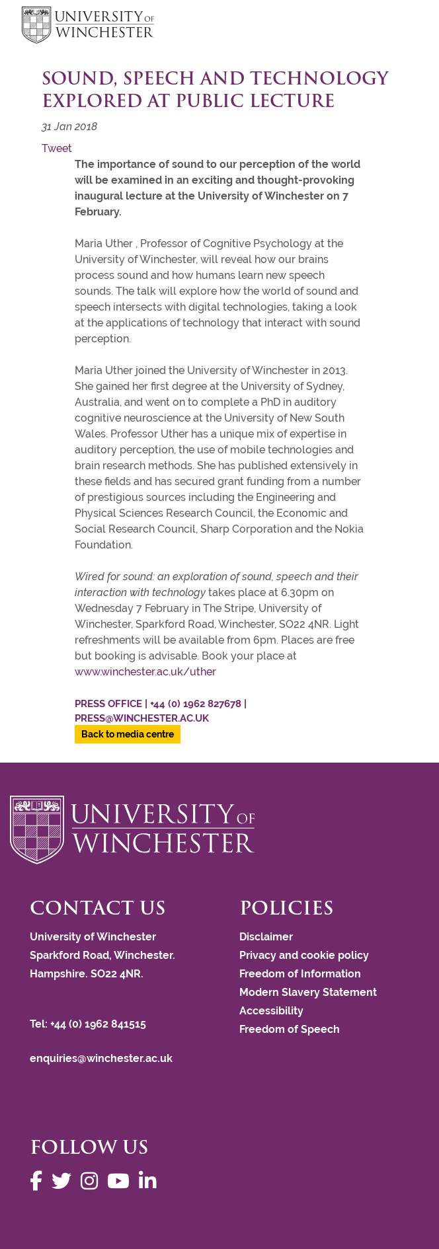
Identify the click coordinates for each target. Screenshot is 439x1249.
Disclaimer (266, 936)
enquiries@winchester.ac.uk (101, 1058)
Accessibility (271, 1010)
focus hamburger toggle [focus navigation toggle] (394, 27)
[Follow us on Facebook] (39, 1181)
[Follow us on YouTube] (121, 1181)
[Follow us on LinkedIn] (151, 1181)
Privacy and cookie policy (304, 955)
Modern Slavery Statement (308, 992)
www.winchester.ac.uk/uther (147, 671)
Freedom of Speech (289, 1029)
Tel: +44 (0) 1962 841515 (89, 1024)
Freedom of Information (300, 973)
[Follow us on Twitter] (65, 1181)
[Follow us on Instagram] (92, 1181)
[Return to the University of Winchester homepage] (219, 830)
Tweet (57, 148)
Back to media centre (127, 734)
